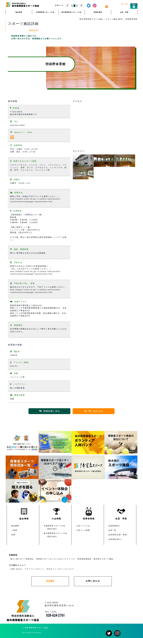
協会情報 (19, 12)
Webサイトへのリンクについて (60, 569)
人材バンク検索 (83, 530)
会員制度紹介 (114, 526)
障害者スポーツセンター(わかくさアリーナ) (55, 559)
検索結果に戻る (49, 411)
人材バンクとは (83, 526)
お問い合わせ (16, 569)
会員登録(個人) (115, 539)
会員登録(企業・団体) (118, 535)
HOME (50, 581)
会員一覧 (112, 530)
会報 (13, 535)
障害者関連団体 (84, 559)
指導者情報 (98, 12)
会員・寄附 (124, 12)
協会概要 (15, 526)
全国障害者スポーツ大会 (45, 12)
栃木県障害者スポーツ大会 (71, 12)
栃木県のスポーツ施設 (103, 559)
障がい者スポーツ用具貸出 (22, 559)
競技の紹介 (52, 529)
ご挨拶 (14, 530)
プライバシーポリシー (34, 569)
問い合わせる (93, 411)
